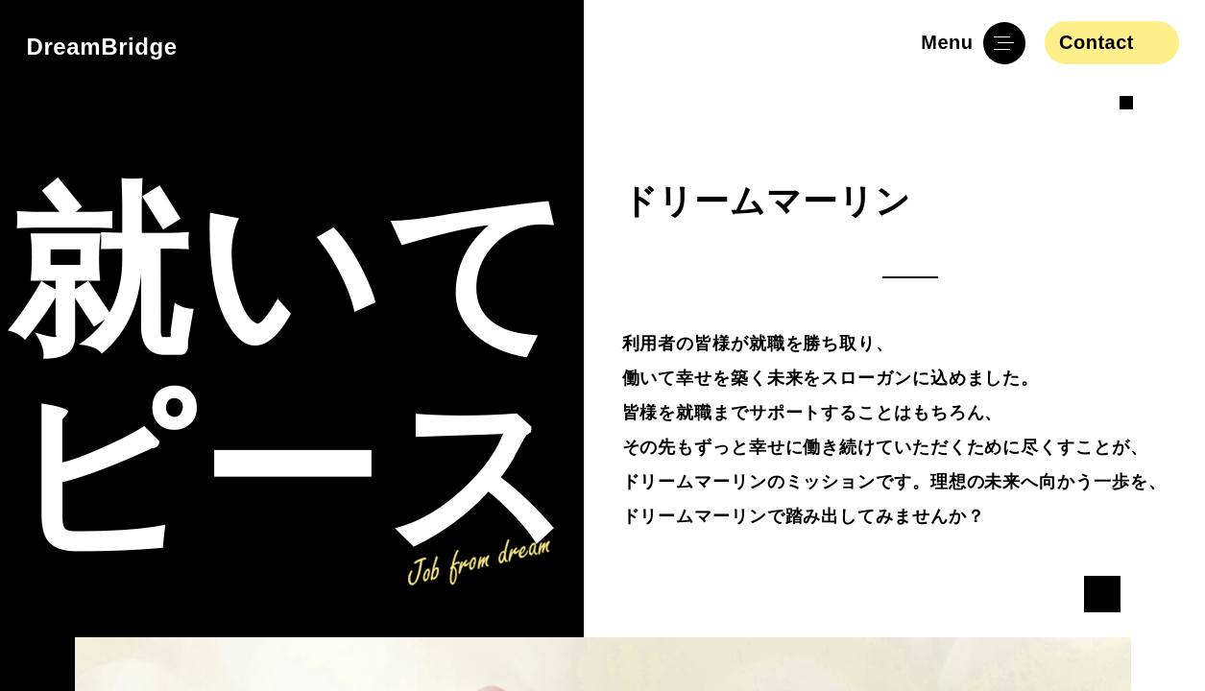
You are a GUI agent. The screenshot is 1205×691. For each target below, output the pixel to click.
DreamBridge (102, 47)
